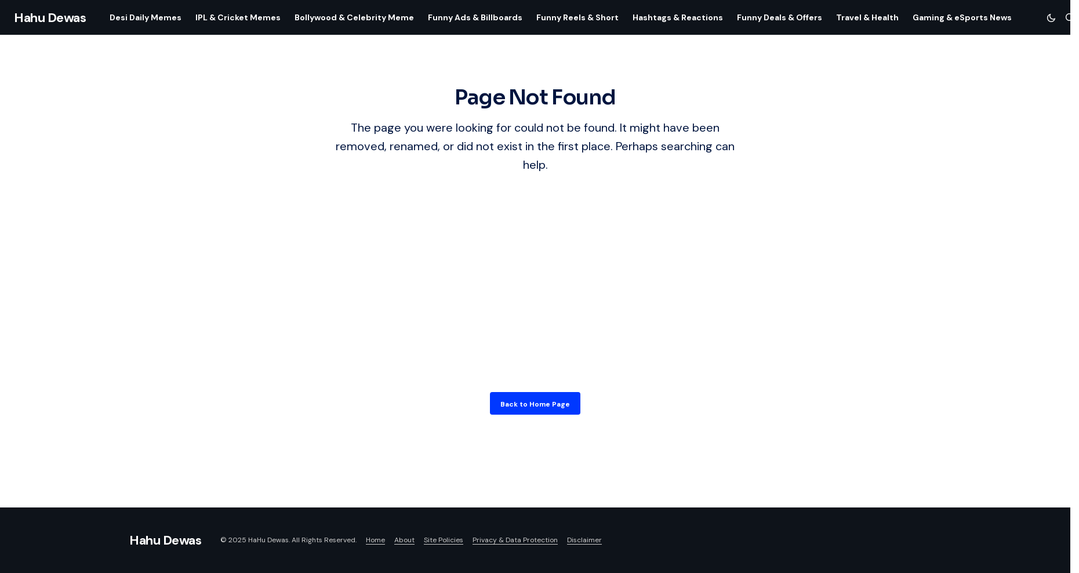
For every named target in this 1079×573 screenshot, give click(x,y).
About (404, 540)
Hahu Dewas (50, 17)
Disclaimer (584, 540)
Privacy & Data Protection (515, 540)
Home (375, 540)
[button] (1051, 17)
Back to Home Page (535, 404)
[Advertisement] (535, 274)
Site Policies (443, 540)
